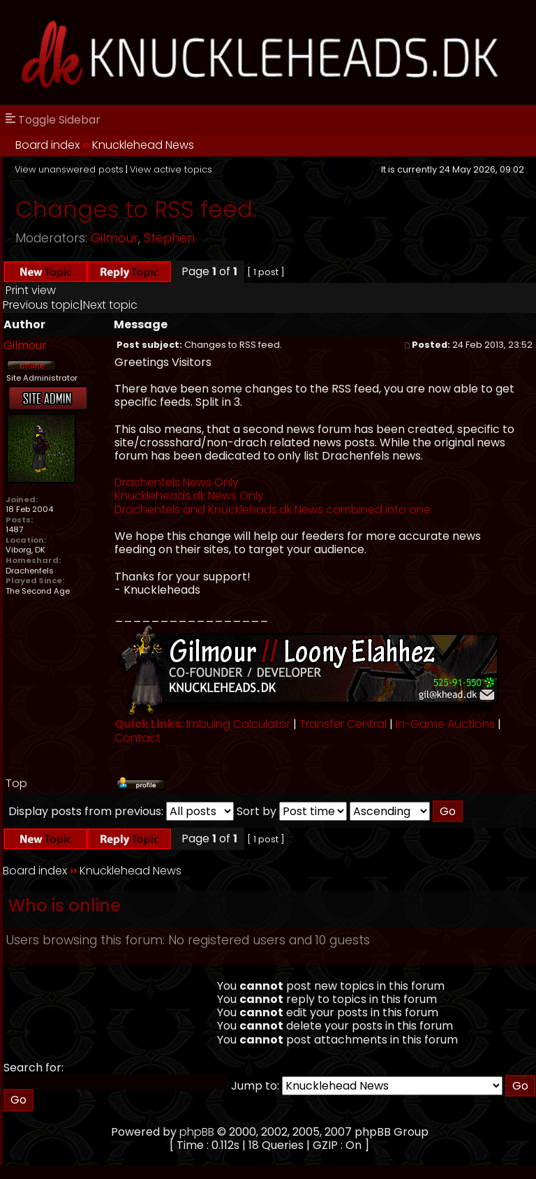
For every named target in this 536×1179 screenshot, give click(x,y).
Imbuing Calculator (238, 724)
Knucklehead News (143, 145)
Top (16, 783)
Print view (31, 290)
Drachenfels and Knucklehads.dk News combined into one (272, 509)
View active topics (171, 169)
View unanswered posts (69, 169)
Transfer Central (343, 724)
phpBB (196, 1132)
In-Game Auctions (445, 724)
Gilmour (114, 238)
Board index (47, 145)
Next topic (110, 305)
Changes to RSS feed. (135, 209)
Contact (137, 738)
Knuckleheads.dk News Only (189, 496)
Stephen (169, 238)
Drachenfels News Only (176, 482)
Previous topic (41, 305)
